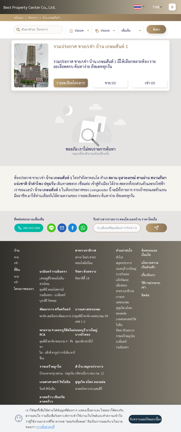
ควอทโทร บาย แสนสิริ (88, 389)
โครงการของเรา (24, 289)
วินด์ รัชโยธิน (47, 389)
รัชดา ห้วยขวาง (85, 271)
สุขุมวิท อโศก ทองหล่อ (90, 382)
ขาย (16, 257)
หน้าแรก (18, 17)
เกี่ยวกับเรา (148, 275)
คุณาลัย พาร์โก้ (84, 341)
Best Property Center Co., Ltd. (30, 7)
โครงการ (33, 17)
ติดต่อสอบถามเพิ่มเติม (29, 219)
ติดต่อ (145, 295)
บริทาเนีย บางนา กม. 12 (89, 373)
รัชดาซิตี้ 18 (82, 278)
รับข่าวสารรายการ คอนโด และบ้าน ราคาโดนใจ (125, 219)
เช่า (16, 263)
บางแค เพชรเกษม (87, 309)
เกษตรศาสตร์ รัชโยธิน (55, 382)
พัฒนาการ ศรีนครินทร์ (55, 309)
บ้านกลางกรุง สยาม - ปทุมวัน (57, 373)
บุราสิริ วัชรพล (48, 300)
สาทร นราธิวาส (85, 250)
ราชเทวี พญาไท (50, 366)
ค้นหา (156, 29)
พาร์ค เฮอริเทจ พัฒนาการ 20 (57, 316)
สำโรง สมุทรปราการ (89, 366)
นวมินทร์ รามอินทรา (53, 271)
